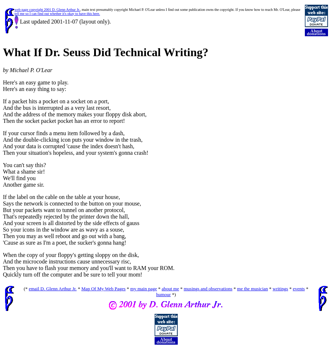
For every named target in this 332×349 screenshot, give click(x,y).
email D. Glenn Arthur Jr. (52, 288)
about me (170, 288)
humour (163, 294)
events (299, 288)
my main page (143, 288)
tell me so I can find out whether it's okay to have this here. (57, 14)
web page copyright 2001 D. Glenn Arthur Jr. (47, 10)
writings (280, 288)
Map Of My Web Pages (103, 288)
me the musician (252, 288)
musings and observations (208, 288)
